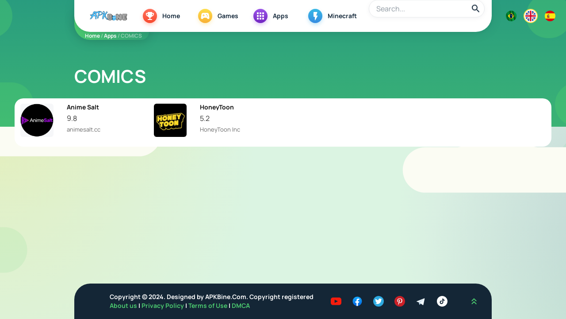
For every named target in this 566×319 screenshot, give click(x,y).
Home (92, 35)
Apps (110, 35)
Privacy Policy (163, 305)
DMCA (241, 305)
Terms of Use (208, 305)
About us (124, 305)
